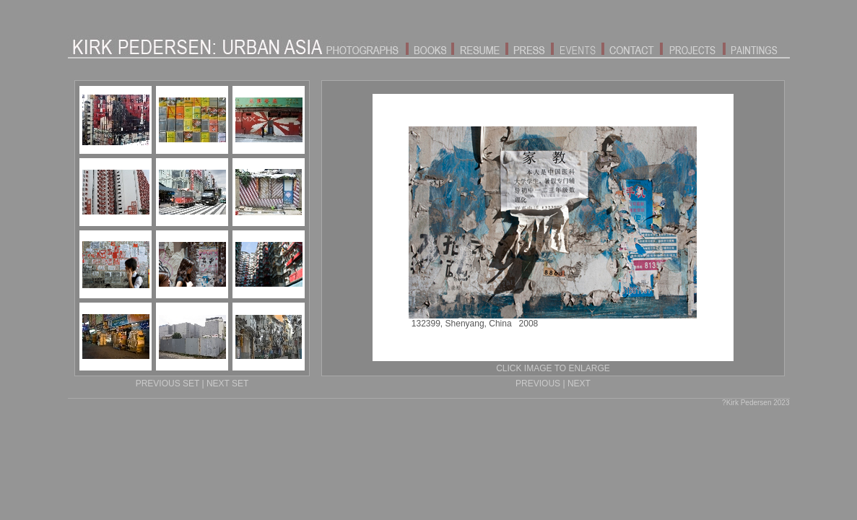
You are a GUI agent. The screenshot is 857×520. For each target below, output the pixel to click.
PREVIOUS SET (167, 383)
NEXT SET (227, 383)
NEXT (579, 383)
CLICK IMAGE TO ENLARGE (553, 368)
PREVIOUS (537, 383)
